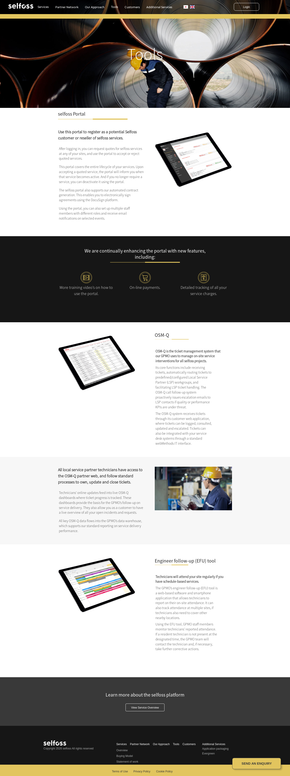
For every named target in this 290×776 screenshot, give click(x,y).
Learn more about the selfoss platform (145, 695)
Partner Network (66, 7)
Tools (114, 7)
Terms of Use (120, 771)
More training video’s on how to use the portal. (86, 290)
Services (43, 7)
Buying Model (124, 756)
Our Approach (94, 7)
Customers (132, 7)
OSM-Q (162, 335)
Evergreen (208, 753)
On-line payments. (145, 287)
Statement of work (127, 761)
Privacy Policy (141, 771)
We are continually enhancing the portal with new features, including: (145, 254)
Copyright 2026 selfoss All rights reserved (69, 748)
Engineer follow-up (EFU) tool (185, 561)
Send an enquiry (257, 763)
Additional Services (159, 7)
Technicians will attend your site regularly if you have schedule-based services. (189, 579)
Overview (122, 750)
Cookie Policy (164, 771)
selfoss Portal (71, 114)
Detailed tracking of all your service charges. (204, 290)
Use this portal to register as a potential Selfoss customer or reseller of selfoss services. (97, 135)
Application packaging (215, 748)
